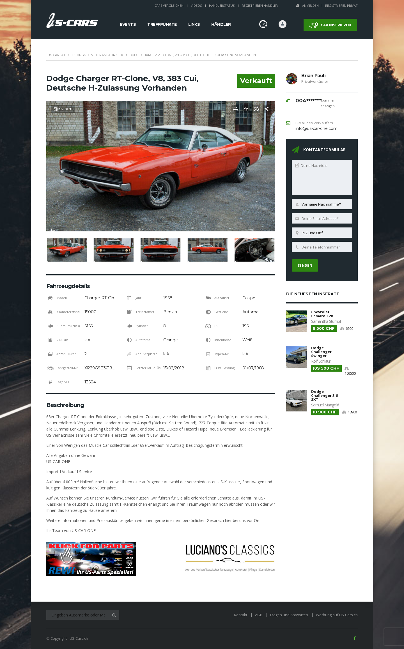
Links (194, 24)
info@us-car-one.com (316, 128)
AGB (258, 614)
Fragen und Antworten (289, 614)
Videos (196, 5)
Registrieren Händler (260, 5)
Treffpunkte (162, 24)
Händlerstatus (222, 5)
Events (128, 24)
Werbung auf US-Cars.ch (337, 614)
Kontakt (240, 614)
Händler (221, 24)
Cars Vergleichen (169, 5)
